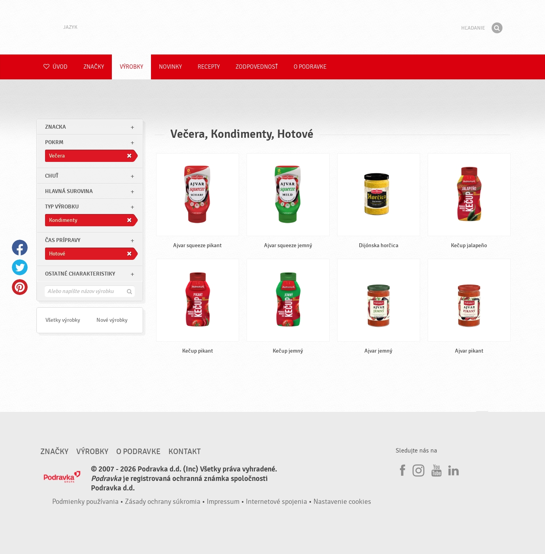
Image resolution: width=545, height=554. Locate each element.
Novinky (170, 67)
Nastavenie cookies (342, 502)
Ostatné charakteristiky (80, 273)
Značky (93, 67)
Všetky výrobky (62, 320)
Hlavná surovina (69, 191)
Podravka (272, 27)
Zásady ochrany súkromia (162, 502)
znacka (55, 127)
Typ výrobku (62, 206)
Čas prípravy (62, 240)
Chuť (51, 176)
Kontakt (184, 451)
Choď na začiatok (482, 418)
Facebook (20, 247)
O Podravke (310, 67)
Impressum (223, 502)
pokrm (54, 142)
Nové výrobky (112, 320)
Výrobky (131, 67)
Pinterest (20, 287)
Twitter (20, 267)
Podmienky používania (85, 502)
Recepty (209, 67)
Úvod (55, 67)
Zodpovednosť (257, 67)
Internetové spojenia (276, 502)
